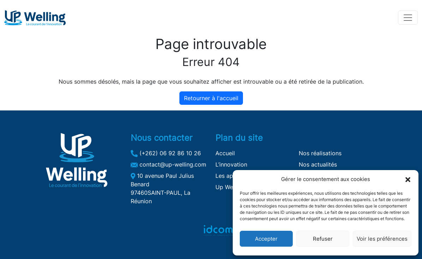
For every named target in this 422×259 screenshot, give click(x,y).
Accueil (225, 153)
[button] (407, 179)
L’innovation (231, 164)
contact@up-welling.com (168, 164)
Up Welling (229, 187)
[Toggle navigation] (408, 18)
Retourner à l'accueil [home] (211, 98)
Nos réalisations (320, 153)
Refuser (323, 238)
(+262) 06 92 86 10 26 (166, 153)
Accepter (266, 238)
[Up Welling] (35, 17)
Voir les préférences (382, 238)
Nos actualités (318, 164)
